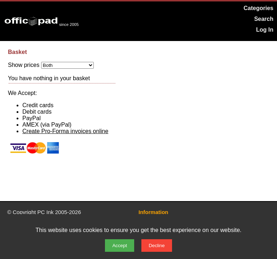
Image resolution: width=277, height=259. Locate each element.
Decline (156, 245)
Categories (258, 8)
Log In (264, 30)
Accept (119, 245)
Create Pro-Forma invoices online (65, 131)
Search (263, 19)
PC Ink (46, 212)
